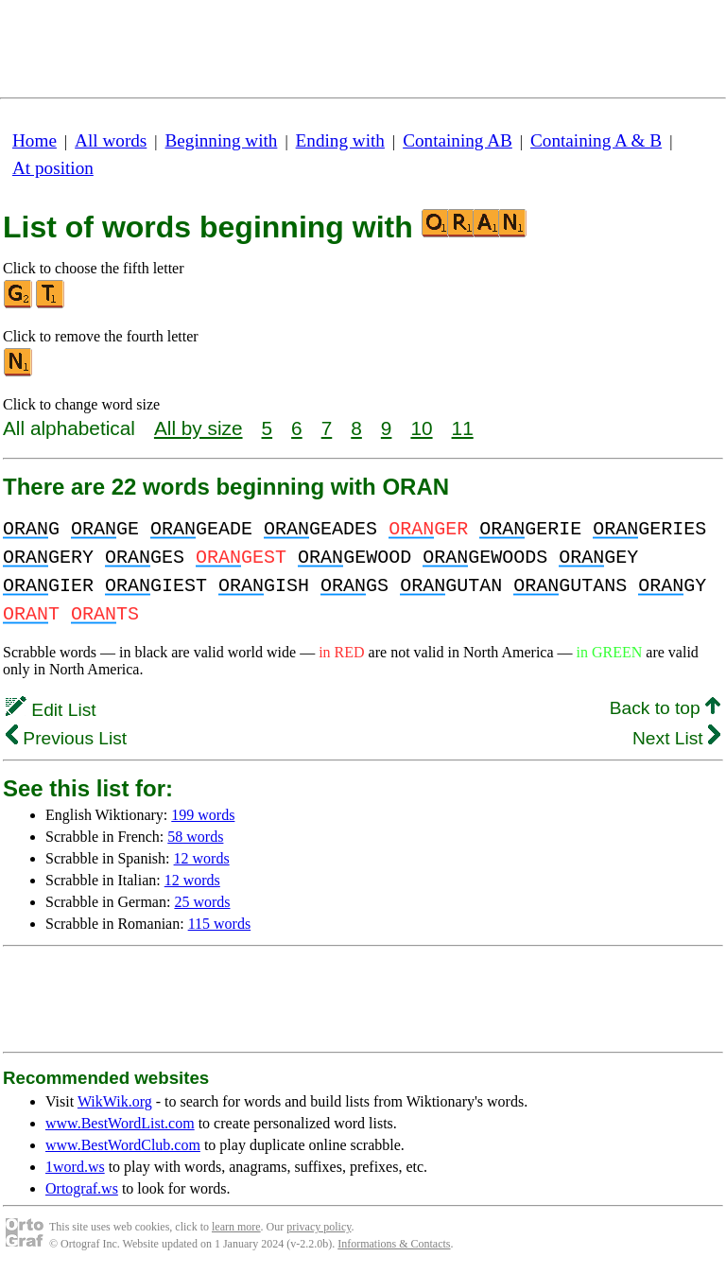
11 (463, 428)
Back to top (665, 708)
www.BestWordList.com (120, 1123)
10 (421, 428)
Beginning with (221, 140)
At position (53, 168)
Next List (676, 738)
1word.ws (75, 1167)
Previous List (66, 738)
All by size (198, 428)
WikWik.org (115, 1101)
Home (34, 140)
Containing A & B (596, 140)
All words (111, 140)
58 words (195, 837)
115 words (219, 924)
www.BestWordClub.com (122, 1145)
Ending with (340, 140)
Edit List (51, 710)
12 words (202, 858)
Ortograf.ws (81, 1188)
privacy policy (318, 1226)
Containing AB (457, 140)
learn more (236, 1226)
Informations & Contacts (393, 1243)
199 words (202, 815)
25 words (202, 902)
